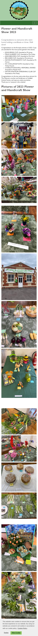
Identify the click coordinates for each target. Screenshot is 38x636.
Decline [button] (6, 633)
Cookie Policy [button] (22, 628)
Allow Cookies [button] (16, 633)
